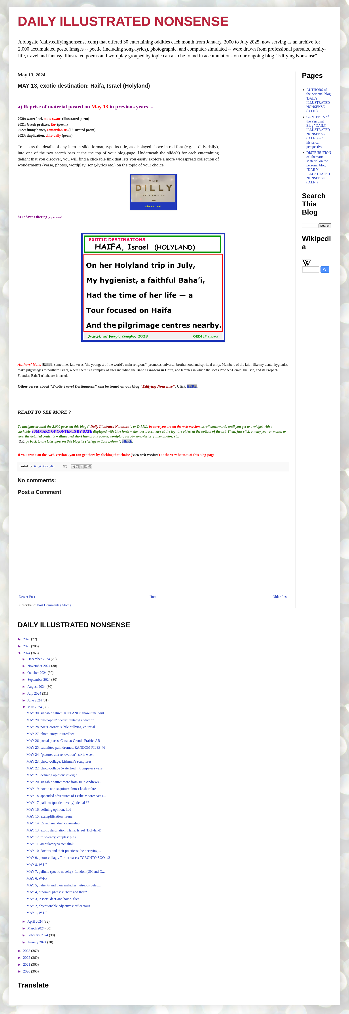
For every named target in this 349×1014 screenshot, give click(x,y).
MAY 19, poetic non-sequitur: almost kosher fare (61, 789)
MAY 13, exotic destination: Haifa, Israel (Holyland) (64, 830)
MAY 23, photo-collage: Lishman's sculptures (59, 761)
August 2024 (36, 686)
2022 (27, 957)
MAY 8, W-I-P (37, 865)
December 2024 (39, 659)
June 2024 (35, 700)
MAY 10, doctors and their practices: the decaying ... (64, 851)
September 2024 (39, 679)
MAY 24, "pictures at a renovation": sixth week (60, 754)
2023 (27, 951)
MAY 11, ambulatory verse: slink (50, 844)
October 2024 (37, 673)
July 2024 (34, 693)
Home (154, 597)
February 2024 (38, 935)
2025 (27, 646)
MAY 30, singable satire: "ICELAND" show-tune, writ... (67, 713)
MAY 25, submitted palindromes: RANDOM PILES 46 (66, 747)
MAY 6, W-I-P (37, 878)
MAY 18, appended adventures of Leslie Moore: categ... (66, 796)
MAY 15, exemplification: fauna (49, 816)
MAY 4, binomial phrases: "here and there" (57, 892)
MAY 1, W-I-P (37, 913)
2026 (27, 639)
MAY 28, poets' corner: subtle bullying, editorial (61, 727)
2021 (27, 964)
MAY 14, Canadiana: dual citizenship (53, 823)
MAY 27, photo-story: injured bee (50, 734)
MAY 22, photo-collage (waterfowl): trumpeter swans (65, 768)
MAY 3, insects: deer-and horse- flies (53, 899)
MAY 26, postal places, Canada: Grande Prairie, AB (63, 741)
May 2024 (35, 707)
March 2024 (36, 928)
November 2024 (39, 666)
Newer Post (27, 597)
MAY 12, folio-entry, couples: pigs (51, 837)
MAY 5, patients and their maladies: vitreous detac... (64, 885)
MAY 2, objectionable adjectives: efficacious (58, 906)
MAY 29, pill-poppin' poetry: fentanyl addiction (60, 720)
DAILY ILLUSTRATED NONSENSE (123, 21)
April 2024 (35, 921)
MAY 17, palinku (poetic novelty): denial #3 (58, 803)
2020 (27, 971)
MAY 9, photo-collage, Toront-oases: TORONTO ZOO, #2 (68, 857)
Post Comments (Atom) (54, 605)
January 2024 (37, 942)
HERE (192, 386)
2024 (27, 653)
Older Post (280, 597)
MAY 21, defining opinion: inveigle (52, 775)
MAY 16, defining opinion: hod (49, 809)
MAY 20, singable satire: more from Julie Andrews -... (65, 782)
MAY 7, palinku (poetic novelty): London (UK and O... (66, 871)
